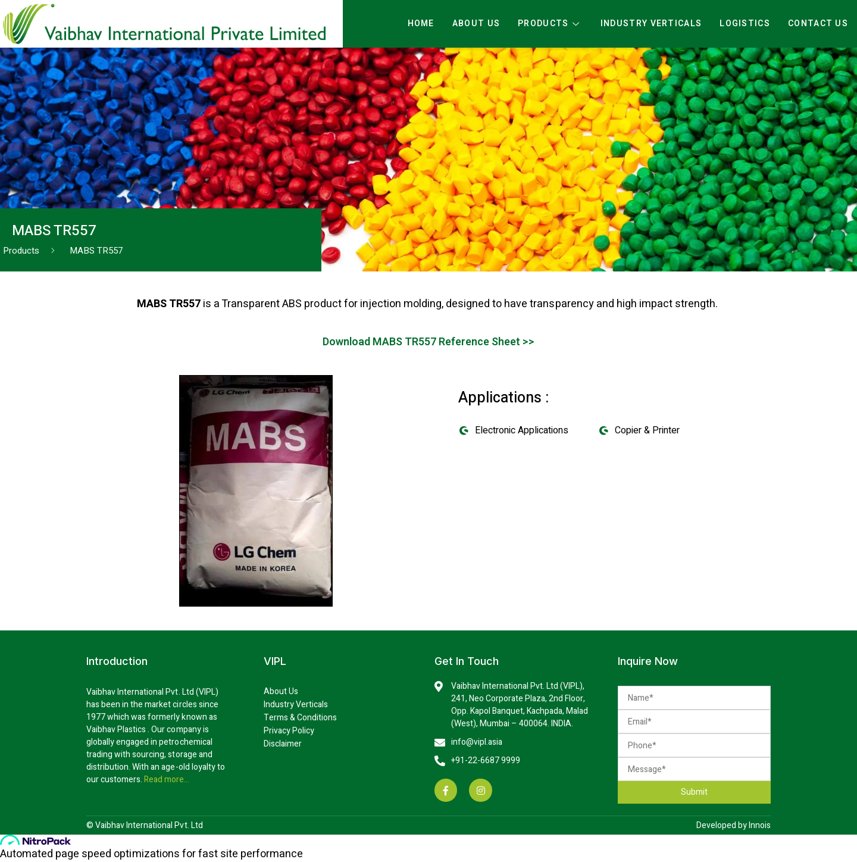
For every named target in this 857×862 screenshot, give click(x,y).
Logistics (745, 23)
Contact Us (818, 23)
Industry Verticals (651, 23)
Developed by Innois (733, 825)
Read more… (165, 779)
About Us (476, 23)
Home (421, 23)
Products (550, 24)
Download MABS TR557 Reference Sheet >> (429, 342)
